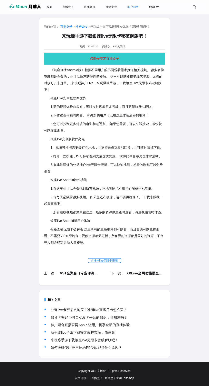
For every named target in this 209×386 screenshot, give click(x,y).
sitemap (129, 378)
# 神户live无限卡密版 (104, 260)
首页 (49, 7)
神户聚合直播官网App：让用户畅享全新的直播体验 (90, 325)
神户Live (132, 7)
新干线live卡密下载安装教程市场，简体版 (83, 333)
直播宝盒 (111, 7)
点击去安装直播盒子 (104, 58)
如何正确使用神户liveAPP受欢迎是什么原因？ (86, 348)
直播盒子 (68, 7)
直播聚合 (89, 7)
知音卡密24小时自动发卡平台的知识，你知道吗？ (89, 317)
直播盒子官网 (113, 378)
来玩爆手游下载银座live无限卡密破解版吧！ (84, 340)
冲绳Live (153, 7)
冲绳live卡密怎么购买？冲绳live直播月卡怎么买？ (89, 310)
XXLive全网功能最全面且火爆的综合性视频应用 (164, 273)
